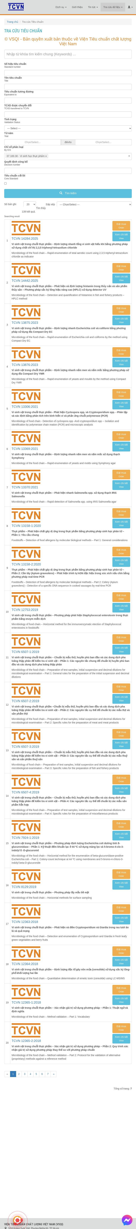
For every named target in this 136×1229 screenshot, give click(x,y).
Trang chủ (12, 21)
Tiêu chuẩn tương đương (18, 91)
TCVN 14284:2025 (25, 238)
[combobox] (68, 156)
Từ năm (8, 133)
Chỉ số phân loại (13, 147)
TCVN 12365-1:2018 (26, 1002)
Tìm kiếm (68, 193)
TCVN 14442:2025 (25, 280)
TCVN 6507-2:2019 (25, 701)
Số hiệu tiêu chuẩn (15, 63)
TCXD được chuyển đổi (18, 105)
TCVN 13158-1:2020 (26, 526)
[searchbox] (54, 156)
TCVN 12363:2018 (25, 922)
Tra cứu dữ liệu (113, 7)
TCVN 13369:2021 (25, 449)
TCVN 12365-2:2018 (26, 1041)
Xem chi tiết (121, 236)
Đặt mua (121, 226)
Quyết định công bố (15, 161)
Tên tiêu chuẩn (13, 77)
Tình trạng (10, 119)
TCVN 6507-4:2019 (25, 792)
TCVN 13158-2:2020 (26, 564)
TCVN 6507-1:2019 (25, 652)
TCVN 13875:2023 (25, 323)
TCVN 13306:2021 (25, 406)
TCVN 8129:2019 (24, 887)
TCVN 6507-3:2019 (25, 746)
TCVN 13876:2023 (25, 365)
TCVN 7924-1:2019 (25, 838)
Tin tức (93, 7)
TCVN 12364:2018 (25, 964)
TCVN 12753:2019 (25, 610)
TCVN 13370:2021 (25, 487)
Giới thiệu (77, 7)
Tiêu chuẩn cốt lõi (14, 175)
